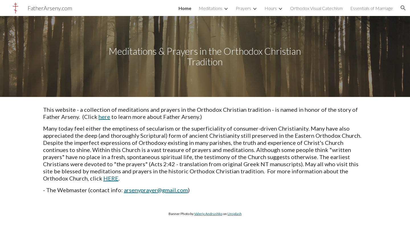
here (104, 116)
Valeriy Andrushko (208, 214)
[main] (205, 56)
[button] (403, 8)
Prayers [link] (243, 8)
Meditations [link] (210, 8)
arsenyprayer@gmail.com (156, 190)
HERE (110, 178)
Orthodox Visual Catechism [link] (316, 8)
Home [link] (185, 8)
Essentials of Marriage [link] (371, 8)
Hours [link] (271, 8)
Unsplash (234, 214)
